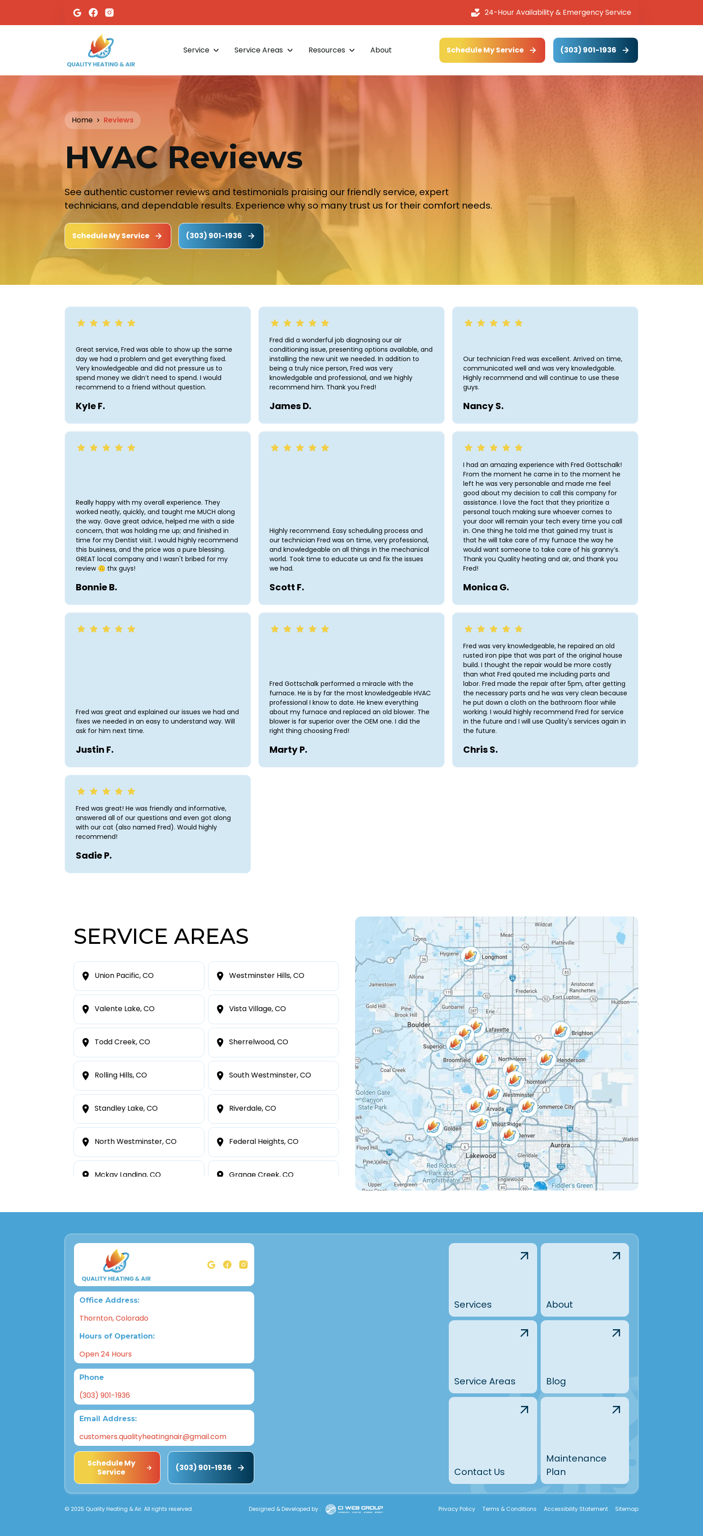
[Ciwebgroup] (354, 1509)
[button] (202, 50)
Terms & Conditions (509, 1509)
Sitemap (626, 1509)
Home (82, 120)
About (381, 50)
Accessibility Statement (576, 1509)
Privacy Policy (456, 1509)
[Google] (77, 12)
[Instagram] (109, 12)
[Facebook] (93, 12)
